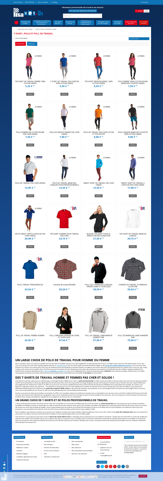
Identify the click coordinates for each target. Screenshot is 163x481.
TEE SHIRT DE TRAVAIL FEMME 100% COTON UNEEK (30, 82)
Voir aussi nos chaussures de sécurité (82, 11)
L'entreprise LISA (49, 441)
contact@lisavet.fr (106, 456)
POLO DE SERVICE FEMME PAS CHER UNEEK (64, 133)
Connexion (144, 2)
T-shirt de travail (61, 365)
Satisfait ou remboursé (51, 457)
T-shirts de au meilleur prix (55, 371)
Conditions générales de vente (26, 457)
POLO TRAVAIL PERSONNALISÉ (30, 284)
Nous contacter (43, 2)
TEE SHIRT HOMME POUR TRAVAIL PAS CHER (64, 235)
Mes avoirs (75, 444)
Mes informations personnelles (82, 451)
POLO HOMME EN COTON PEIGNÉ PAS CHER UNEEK (30, 133)
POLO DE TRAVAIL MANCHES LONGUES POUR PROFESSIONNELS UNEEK (64, 185)
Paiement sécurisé (22, 460)
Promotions (20, 441)
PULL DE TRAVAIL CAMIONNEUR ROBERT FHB (98, 336)
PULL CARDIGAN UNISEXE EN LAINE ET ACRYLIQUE (64, 336)
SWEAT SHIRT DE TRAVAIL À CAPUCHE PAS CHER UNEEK (132, 184)
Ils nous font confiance (51, 451)
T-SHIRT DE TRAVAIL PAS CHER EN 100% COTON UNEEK (64, 82)
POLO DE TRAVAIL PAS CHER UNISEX (30, 183)
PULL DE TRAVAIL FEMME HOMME (30, 335)
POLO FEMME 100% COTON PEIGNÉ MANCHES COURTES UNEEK (133, 82)
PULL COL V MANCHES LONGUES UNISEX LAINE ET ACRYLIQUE (98, 285)
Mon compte (74, 437)
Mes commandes (77, 441)
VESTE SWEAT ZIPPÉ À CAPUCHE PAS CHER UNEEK (30, 235)
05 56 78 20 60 (29, 2)
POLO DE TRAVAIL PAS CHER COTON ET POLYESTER (98, 133)
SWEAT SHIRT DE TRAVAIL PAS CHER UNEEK (98, 184)
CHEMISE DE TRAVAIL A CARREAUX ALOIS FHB (133, 285)
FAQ (45, 454)
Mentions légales (22, 454)
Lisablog (54, 2)
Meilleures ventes (22, 448)
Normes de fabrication (51, 448)
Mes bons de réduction (79, 454)
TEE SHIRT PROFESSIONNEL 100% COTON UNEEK (99, 82)
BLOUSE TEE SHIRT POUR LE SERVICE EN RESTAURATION (98, 235)
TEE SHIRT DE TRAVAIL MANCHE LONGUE (132, 235)
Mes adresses (76, 448)
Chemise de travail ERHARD (64, 284)
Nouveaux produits (22, 444)
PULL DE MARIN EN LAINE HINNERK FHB (133, 336)
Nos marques (48, 444)
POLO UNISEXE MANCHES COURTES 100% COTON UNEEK (133, 133)
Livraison (19, 451)
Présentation (47, 437)
